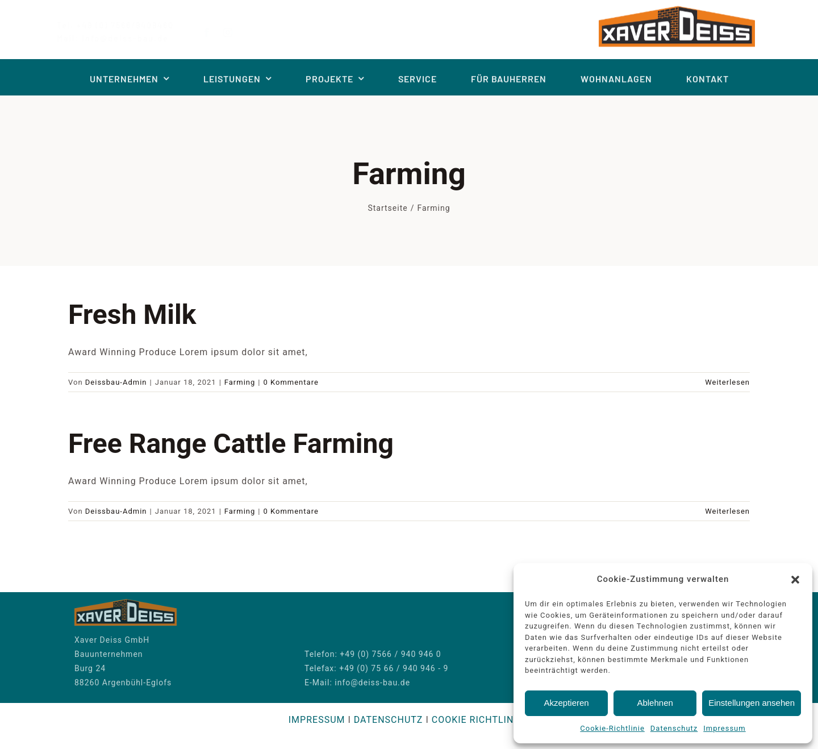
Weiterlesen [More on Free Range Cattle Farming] (727, 511)
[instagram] (237, 32)
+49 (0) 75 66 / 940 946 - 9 (393, 665)
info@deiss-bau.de (372, 679)
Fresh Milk (132, 314)
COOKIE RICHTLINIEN (480, 719)
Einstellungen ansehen (751, 703)
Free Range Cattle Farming (231, 443)
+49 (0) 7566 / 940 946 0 (390, 651)
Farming (240, 382)
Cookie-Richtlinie (612, 728)
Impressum (724, 728)
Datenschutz (674, 728)
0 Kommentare (291, 382)
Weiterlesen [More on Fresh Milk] (727, 382)
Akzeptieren (566, 703)
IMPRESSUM (317, 719)
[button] (795, 579)
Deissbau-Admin (116, 382)
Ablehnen (655, 703)
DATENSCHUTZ (388, 719)
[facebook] (216, 32)
